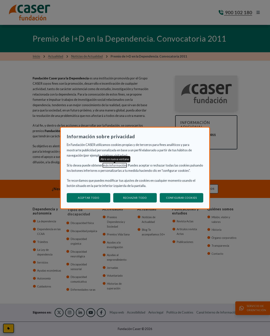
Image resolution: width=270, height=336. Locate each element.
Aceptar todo (88, 197)
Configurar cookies (184, 197)
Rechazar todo (135, 197)
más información (114, 165)
